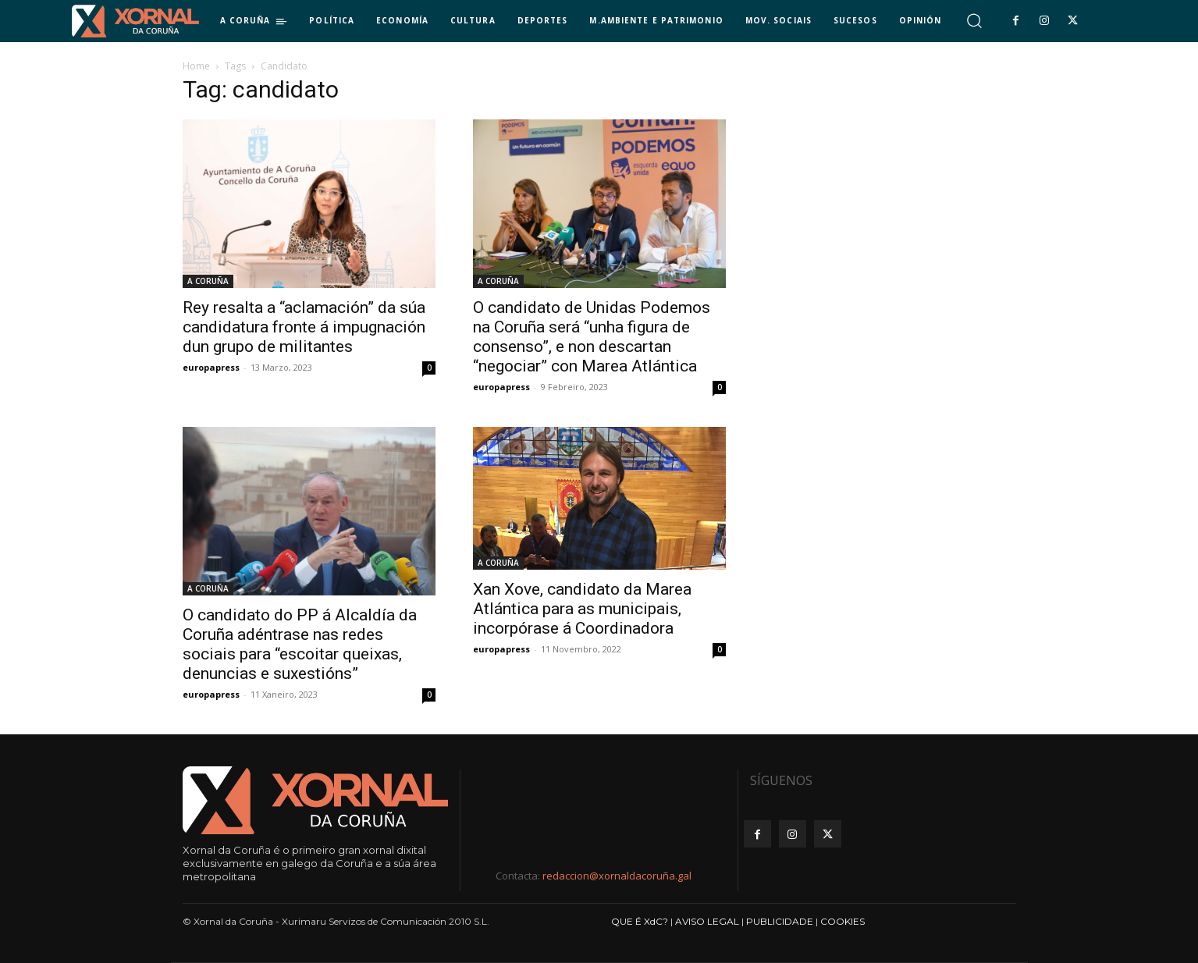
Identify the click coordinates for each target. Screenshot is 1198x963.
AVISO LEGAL (707, 921)
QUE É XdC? (639, 921)
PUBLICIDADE (779, 921)
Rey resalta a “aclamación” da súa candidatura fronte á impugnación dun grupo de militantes (304, 327)
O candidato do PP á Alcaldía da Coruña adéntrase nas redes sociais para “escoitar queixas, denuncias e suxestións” (300, 644)
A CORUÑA (208, 280)
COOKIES (842, 921)
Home (196, 66)
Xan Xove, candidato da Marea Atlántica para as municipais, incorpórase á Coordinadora (582, 609)
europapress (211, 367)
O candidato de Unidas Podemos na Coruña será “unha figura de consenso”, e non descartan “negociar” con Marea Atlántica (591, 336)
